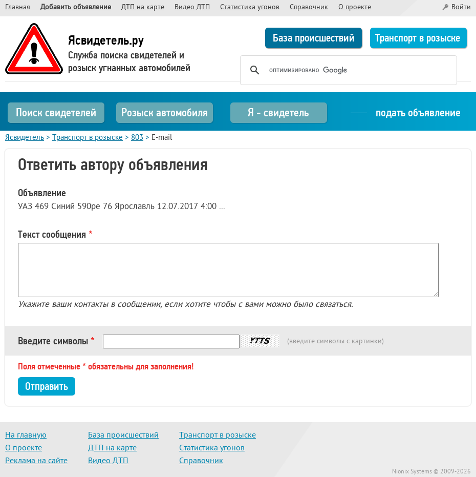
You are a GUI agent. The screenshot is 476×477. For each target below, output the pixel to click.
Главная (17, 7)
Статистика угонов (249, 7)
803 (137, 138)
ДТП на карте (142, 7)
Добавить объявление (75, 7)
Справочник (309, 7)
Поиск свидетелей (56, 112)
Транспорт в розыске (417, 38)
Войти (461, 7)
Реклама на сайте (36, 461)
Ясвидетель (24, 138)
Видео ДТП (192, 7)
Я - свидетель (278, 112)
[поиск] (347, 70)
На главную (26, 435)
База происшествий (314, 38)
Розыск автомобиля (164, 112)
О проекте (354, 7)
